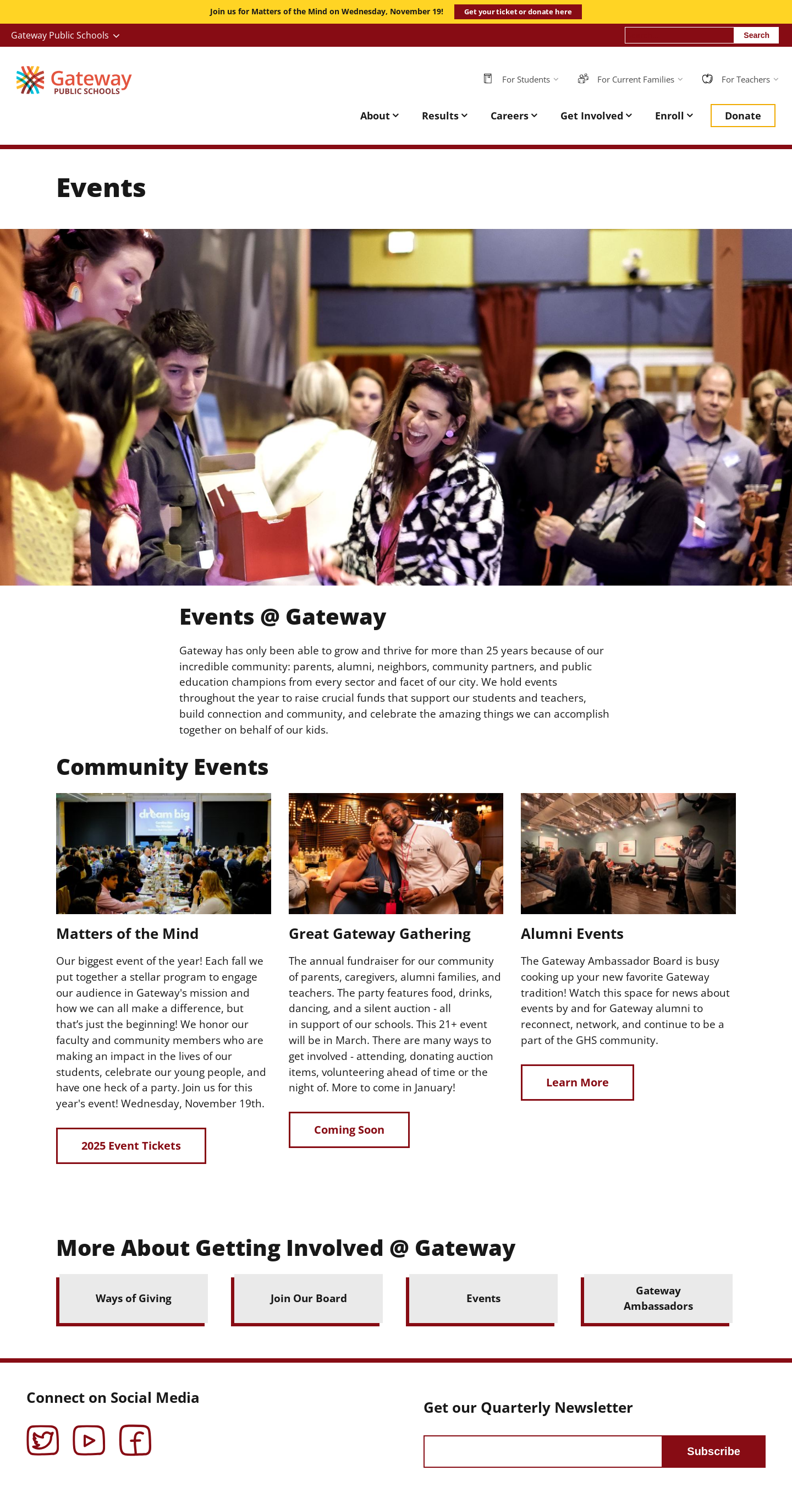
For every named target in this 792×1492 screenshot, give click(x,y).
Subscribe (713, 1451)
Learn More (577, 1082)
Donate (743, 115)
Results (440, 115)
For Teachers (746, 79)
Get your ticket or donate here (517, 12)
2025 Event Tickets (131, 1145)
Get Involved (591, 115)
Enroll (669, 115)
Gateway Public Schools (60, 35)
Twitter (42, 1432)
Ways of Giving (134, 1298)
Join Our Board (309, 1298)
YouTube (89, 1432)
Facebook (135, 1432)
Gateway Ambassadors (658, 1298)
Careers (510, 115)
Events (483, 1298)
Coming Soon (349, 1129)
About (375, 115)
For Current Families (635, 79)
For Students (526, 79)
